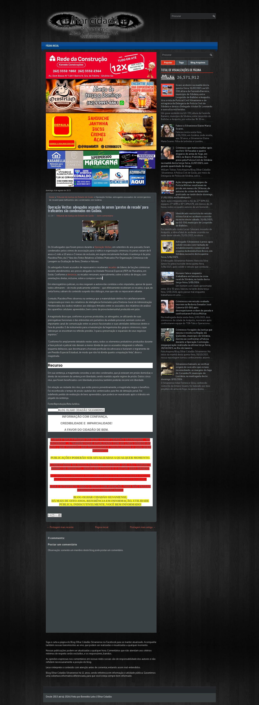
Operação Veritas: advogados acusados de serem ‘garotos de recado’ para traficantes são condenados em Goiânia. (98, 208)
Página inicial (52, 45)
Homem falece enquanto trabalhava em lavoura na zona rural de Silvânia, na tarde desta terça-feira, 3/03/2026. (193, 278)
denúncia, (72, 274)
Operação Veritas (103, 247)
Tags (181, 62)
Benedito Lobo (88, 696)
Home (51, 197)
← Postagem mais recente (60, 527)
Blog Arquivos (198, 62)
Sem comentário (105, 215)
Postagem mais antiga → (142, 527)
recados (112, 267)
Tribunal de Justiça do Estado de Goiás (75, 197)
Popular (168, 62)
